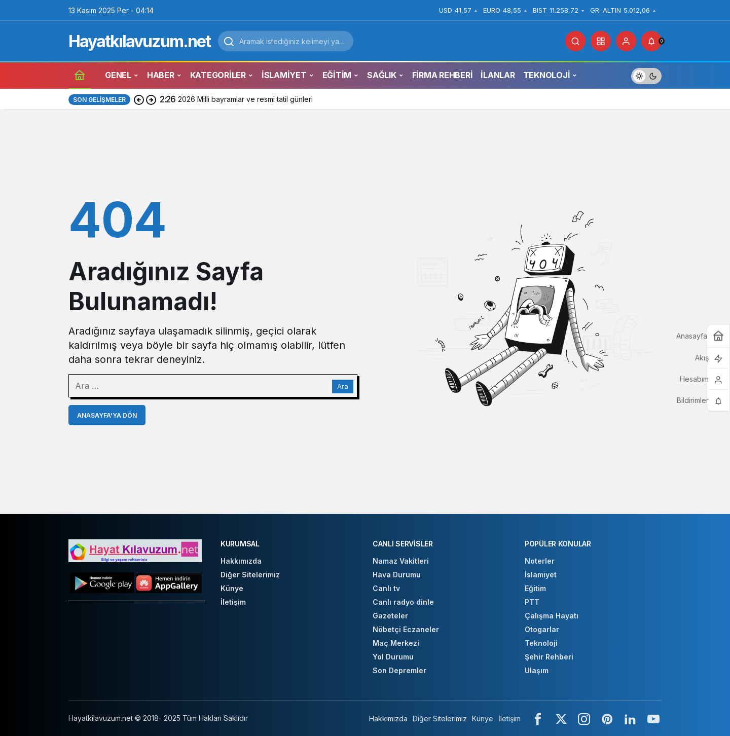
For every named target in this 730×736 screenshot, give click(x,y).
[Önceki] (139, 99)
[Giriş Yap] (626, 41)
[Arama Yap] (575, 41)
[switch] (646, 75)
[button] (601, 41)
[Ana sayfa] (80, 75)
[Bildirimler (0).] (651, 41)
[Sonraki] (151, 99)
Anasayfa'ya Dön (107, 415)
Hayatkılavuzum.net (139, 41)
